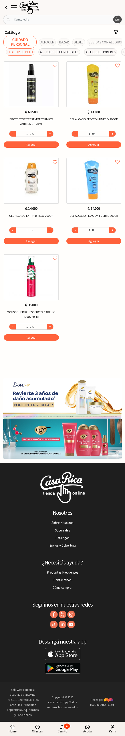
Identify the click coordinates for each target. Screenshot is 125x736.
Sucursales (62, 530)
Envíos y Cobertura (63, 545)
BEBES (78, 42)
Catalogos (62, 538)
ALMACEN (47, 42)
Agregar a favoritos (31, 60)
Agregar (31, 145)
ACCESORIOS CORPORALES (59, 52)
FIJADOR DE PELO (20, 52)
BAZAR (64, 42)
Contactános (62, 580)
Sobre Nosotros (62, 523)
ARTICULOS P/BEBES (101, 52)
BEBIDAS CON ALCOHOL (105, 42)
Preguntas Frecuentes (62, 572)
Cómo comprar (63, 587)
